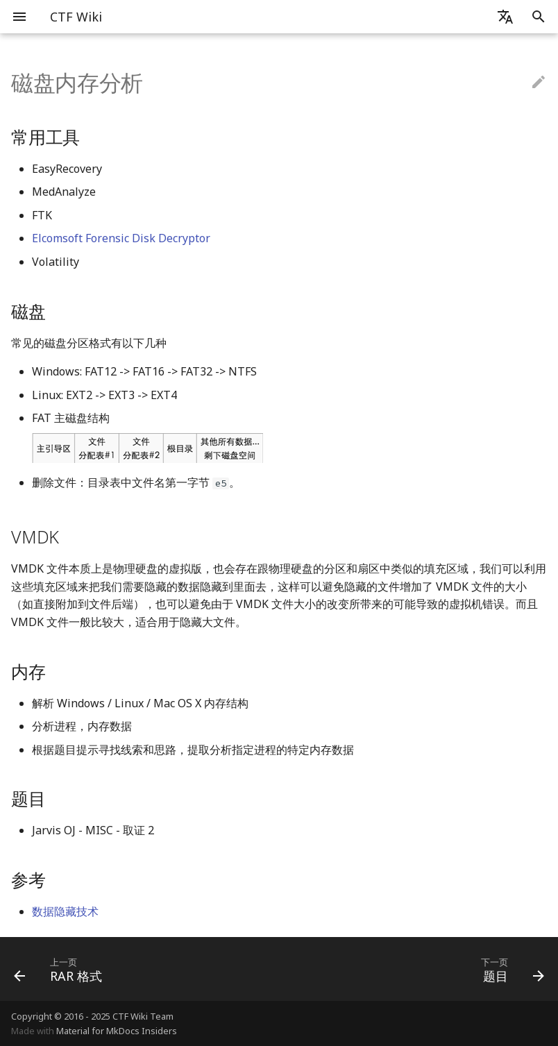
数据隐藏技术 (65, 911)
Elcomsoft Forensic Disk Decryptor (121, 238)
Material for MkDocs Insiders (116, 1030)
